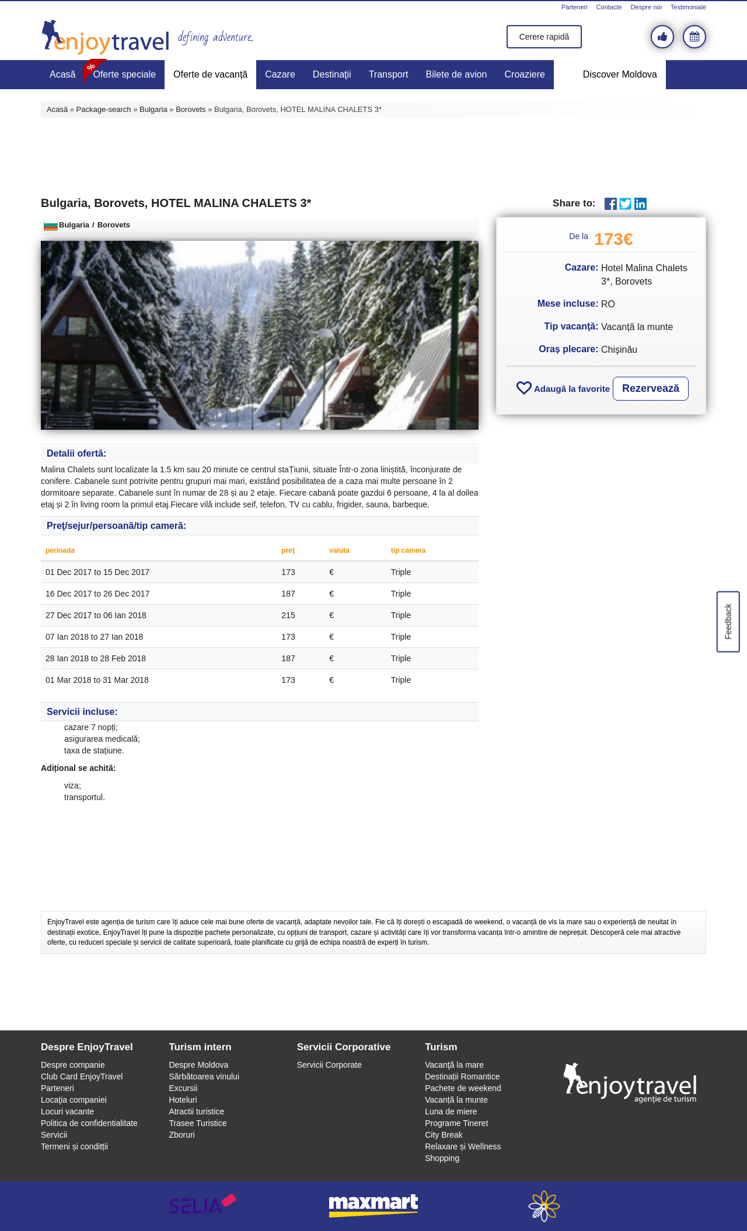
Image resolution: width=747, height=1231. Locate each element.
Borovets (190, 109)
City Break (444, 1134)
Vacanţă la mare (454, 1064)
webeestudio (544, 1206)
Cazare (280, 74)
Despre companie (73, 1064)
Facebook (611, 204)
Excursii (183, 1088)
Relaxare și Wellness (463, 1146)
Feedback (727, 621)
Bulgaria (153, 109)
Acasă (62, 74)
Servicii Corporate (329, 1064)
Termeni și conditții (74, 1146)
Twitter (625, 204)
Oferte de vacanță (210, 74)
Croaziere (525, 74)
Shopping (442, 1158)
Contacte (609, 6)
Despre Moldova (198, 1064)
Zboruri (181, 1134)
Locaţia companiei (74, 1099)
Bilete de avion (456, 74)
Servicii (54, 1134)
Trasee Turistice (197, 1123)
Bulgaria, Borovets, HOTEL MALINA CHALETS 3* (176, 203)
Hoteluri (183, 1099)
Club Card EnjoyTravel (82, 1076)
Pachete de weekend (463, 1088)
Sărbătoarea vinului (204, 1076)
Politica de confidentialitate (89, 1123)
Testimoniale (688, 6)
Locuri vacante (67, 1111)
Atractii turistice (196, 1111)
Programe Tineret (456, 1123)
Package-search (103, 109)
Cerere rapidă (544, 36)
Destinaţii (332, 74)
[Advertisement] (373, 155)
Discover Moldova (620, 74)
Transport (389, 74)
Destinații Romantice (462, 1076)
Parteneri (574, 6)
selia (203, 1206)
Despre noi (646, 6)
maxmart (374, 1206)
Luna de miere (451, 1111)
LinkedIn (640, 204)
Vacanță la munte (456, 1099)
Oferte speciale (124, 74)
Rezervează (650, 388)
